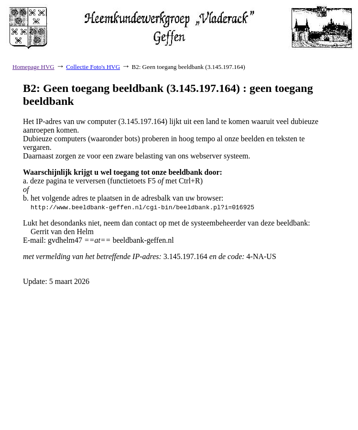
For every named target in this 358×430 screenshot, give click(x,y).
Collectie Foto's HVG (93, 66)
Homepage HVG (33, 66)
